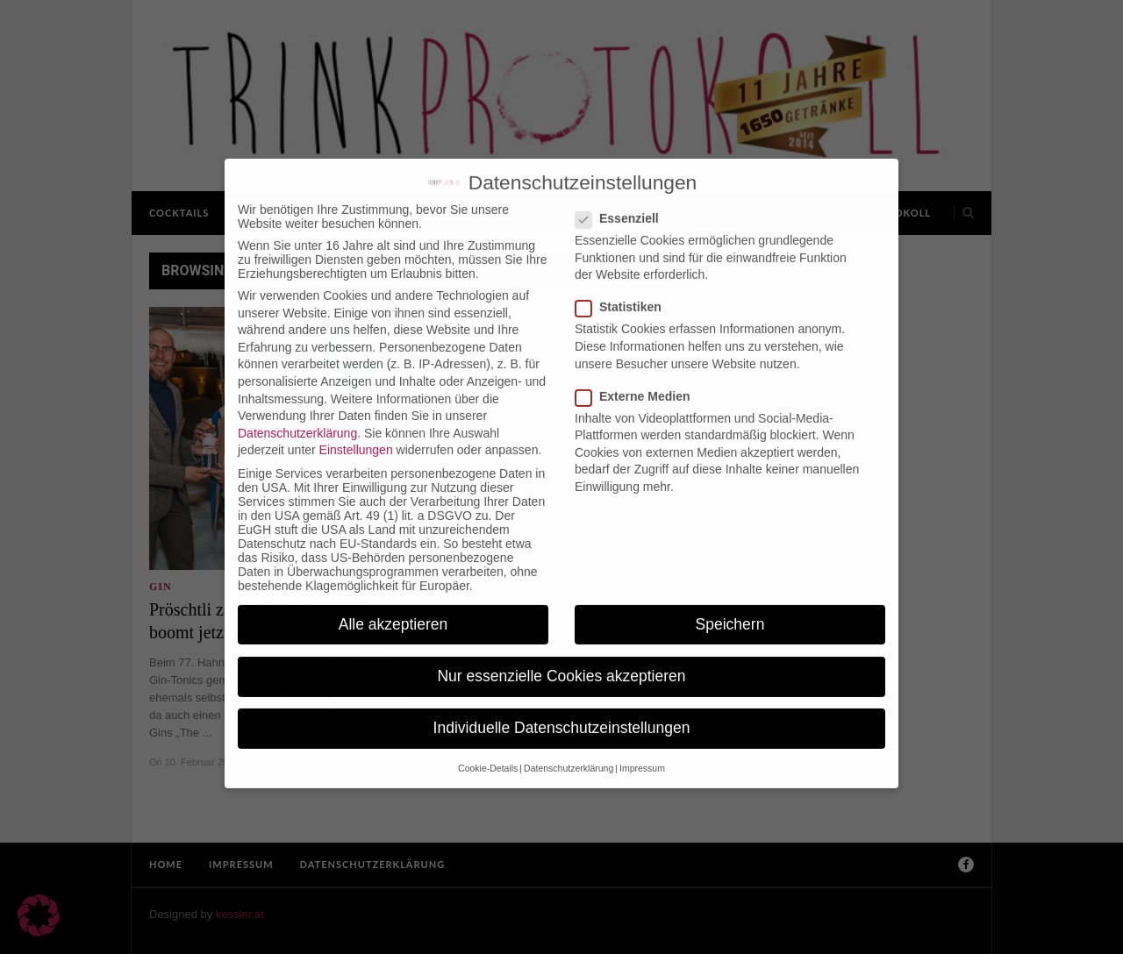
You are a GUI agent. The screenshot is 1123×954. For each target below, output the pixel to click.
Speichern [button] (730, 609)
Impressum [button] (642, 754)
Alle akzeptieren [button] (393, 609)
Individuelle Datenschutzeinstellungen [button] (561, 713)
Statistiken (624, 293)
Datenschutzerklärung (297, 418)
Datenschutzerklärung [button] (568, 754)
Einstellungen (356, 436)
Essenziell (622, 203)
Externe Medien (638, 381)
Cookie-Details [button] (488, 754)
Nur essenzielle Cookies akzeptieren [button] (561, 661)
